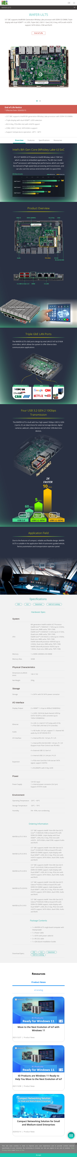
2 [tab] (40, 101)
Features (31, 140)
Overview (19, 140)
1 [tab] (37, 101)
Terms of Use (19, 1150)
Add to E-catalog (54, 604)
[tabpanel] (38, 67)
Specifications (44, 140)
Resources (58, 140)
